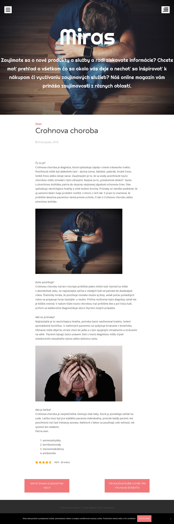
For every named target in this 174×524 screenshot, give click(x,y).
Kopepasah (109, 507)
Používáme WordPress (70, 507)
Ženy (38, 124)
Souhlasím (144, 518)
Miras (87, 36)
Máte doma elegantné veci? (46, 485)
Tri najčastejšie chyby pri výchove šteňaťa (127, 485)
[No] (170, 518)
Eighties (92, 507)
